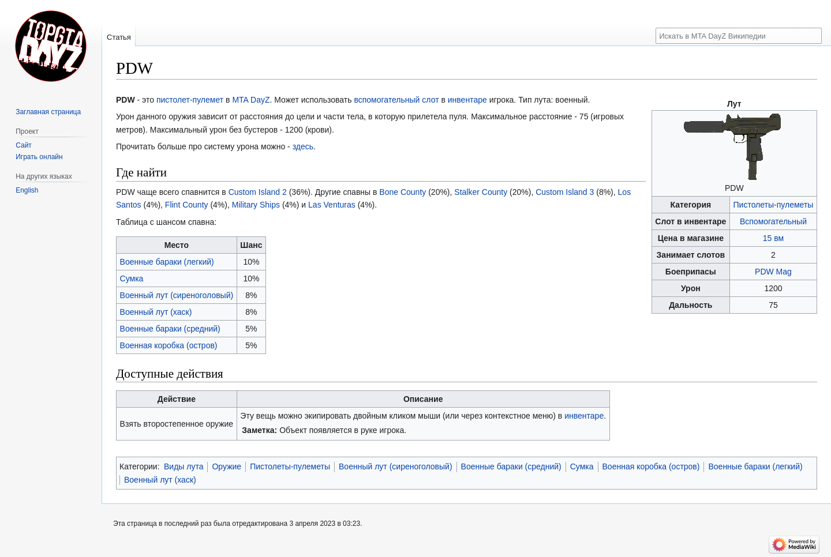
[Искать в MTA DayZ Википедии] (739, 36)
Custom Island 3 (565, 192)
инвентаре (467, 99)
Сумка (132, 278)
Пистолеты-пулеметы (773, 204)
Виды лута (184, 466)
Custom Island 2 (258, 192)
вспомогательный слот (396, 99)
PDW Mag (773, 271)
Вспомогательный (773, 221)
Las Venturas (331, 204)
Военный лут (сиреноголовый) (177, 295)
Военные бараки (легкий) (167, 261)
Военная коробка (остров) (169, 345)
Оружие (226, 466)
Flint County (186, 204)
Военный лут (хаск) (156, 312)
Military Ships (256, 204)
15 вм (773, 238)
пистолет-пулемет (189, 99)
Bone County (402, 192)
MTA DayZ (250, 99)
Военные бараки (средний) (170, 328)
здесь (303, 146)
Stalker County (480, 192)
